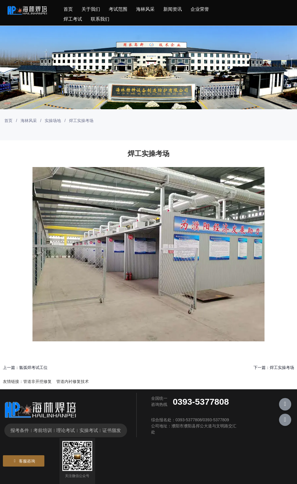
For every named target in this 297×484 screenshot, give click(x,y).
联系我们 (100, 19)
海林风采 (145, 9)
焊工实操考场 (282, 367)
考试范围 (118, 9)
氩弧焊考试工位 (33, 367)
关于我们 (91, 9)
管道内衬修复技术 (72, 381)
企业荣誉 (200, 9)
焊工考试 (73, 19)
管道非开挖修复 (37, 381)
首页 (68, 9)
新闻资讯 (172, 9)
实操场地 (53, 120)
